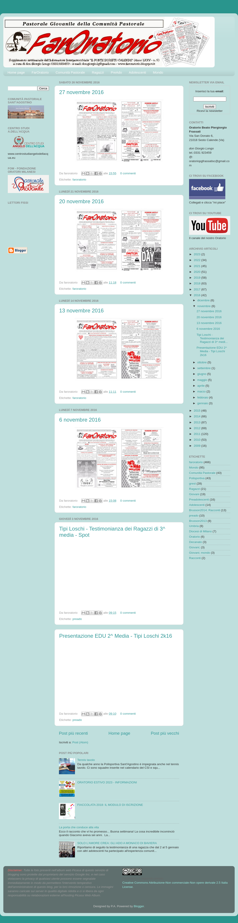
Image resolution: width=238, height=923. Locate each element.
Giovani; (194, 547)
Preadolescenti (199, 499)
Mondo (158, 72)
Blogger (139, 906)
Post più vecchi (165, 733)
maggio (202, 380)
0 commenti (128, 173)
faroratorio (79, 179)
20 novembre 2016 (81, 201)
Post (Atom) (80, 742)
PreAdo (116, 72)
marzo (201, 391)
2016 (197, 295)
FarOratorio (40, 72)
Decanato (195, 542)
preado (77, 619)
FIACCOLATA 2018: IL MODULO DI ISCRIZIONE (110, 804)
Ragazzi (98, 72)
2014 (197, 416)
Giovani (194, 494)
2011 (197, 434)
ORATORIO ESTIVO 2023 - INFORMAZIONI (107, 782)
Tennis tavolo (86, 760)
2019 (197, 277)
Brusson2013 (198, 521)
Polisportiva (197, 478)
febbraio (203, 397)
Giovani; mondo (199, 552)
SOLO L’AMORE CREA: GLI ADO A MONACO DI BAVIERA (117, 843)
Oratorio (194, 536)
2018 (197, 283)
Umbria (194, 526)
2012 (197, 428)
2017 (197, 289)
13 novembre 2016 (81, 311)
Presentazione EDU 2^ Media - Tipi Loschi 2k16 (115, 636)
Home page (16, 72)
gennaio (203, 403)
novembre (204, 306)
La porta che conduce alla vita (79, 827)
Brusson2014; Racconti (204, 510)
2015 (197, 410)
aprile (201, 385)
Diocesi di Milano (200, 531)
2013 (197, 422)
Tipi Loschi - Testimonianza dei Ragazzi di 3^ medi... (212, 338)
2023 (197, 254)
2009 (197, 445)
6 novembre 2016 (80, 420)
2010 (197, 439)
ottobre (202, 362)
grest (192, 483)
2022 (197, 260)
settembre (204, 368)
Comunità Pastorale (70, 72)
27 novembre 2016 (81, 92)
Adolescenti (137, 72)
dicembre (203, 300)
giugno (202, 374)
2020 (197, 271)
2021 (197, 266)
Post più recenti (73, 733)
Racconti (195, 558)
